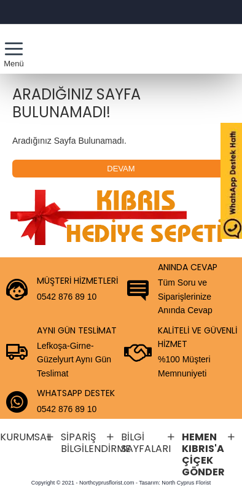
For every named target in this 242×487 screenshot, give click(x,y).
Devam (121, 168)
